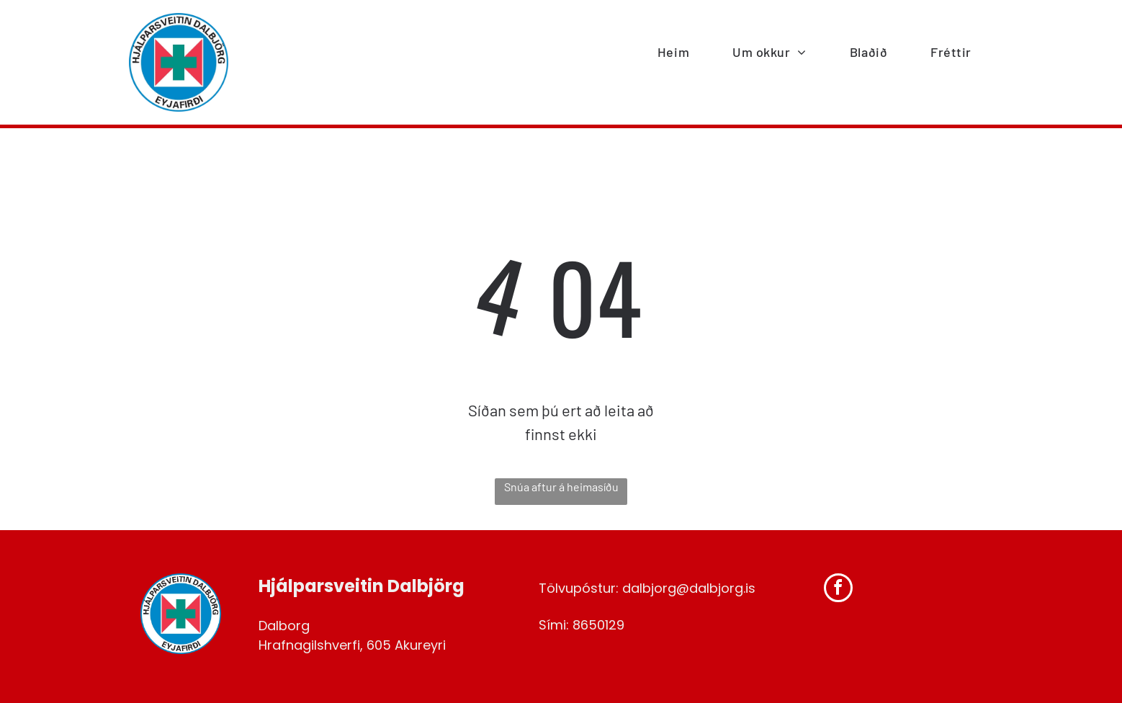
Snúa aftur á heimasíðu (561, 486)
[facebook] (838, 589)
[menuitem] (673, 52)
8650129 (598, 625)
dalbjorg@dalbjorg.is (688, 588)
